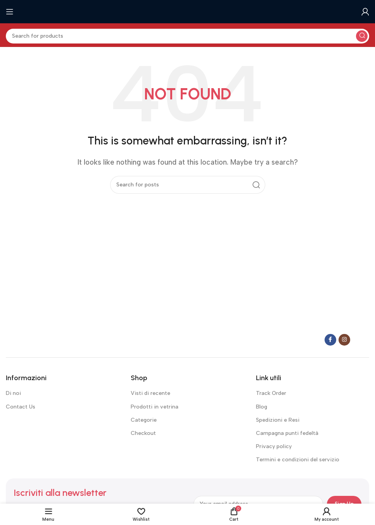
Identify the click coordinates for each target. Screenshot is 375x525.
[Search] (187, 36)
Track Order (271, 393)
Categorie (144, 420)
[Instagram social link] (344, 340)
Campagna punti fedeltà (287, 433)
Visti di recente (150, 393)
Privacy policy (274, 446)
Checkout (143, 433)
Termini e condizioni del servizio (297, 459)
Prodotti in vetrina (154, 406)
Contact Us (20, 406)
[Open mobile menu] (9, 11)
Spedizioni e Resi (277, 420)
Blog (261, 406)
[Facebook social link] (330, 340)
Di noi (13, 393)
